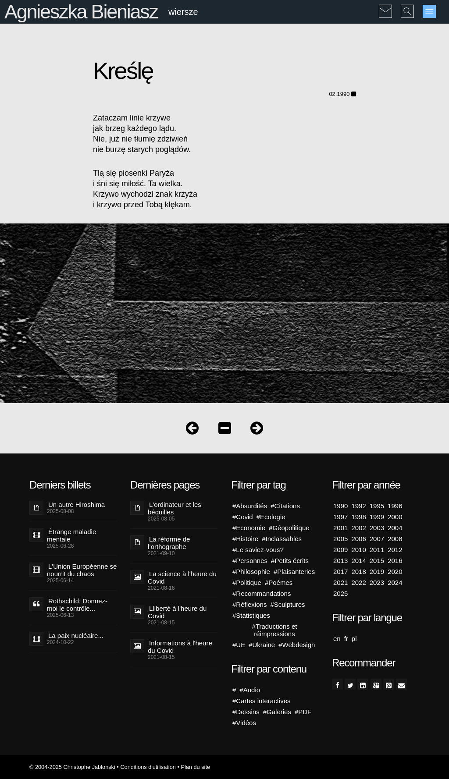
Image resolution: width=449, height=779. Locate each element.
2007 (377, 538)
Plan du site (195, 767)
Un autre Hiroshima (76, 504)
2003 (377, 527)
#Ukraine (262, 644)
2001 (340, 527)
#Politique (246, 582)
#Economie (248, 527)
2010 (358, 549)
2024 (395, 582)
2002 (358, 527)
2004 (395, 527)
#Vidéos (244, 722)
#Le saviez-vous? (258, 549)
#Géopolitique (289, 527)
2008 (395, 538)
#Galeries (277, 711)
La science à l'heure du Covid (182, 577)
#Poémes (278, 582)
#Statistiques (251, 615)
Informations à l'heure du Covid (180, 646)
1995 (377, 506)
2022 (358, 582)
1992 (358, 506)
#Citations (285, 506)
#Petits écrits (290, 560)
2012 (395, 549)
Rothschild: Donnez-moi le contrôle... (77, 604)
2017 (340, 571)
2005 (340, 538)
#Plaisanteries (294, 571)
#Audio (249, 690)
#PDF (303, 711)
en (337, 638)
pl (354, 638)
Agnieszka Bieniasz (81, 11)
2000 (395, 517)
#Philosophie (251, 571)
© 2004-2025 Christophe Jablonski (72, 767)
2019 (377, 571)
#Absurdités (249, 506)
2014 (358, 560)
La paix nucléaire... (75, 635)
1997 (340, 517)
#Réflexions (249, 604)
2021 (340, 582)
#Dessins (246, 711)
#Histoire (245, 538)
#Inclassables (282, 538)
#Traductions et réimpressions (274, 630)
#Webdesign (296, 644)
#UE (238, 644)
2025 (340, 593)
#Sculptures (287, 604)
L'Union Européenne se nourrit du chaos (82, 570)
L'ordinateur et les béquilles (174, 508)
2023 (377, 582)
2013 (340, 560)
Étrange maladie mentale (71, 535)
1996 (395, 506)
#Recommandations (261, 593)
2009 (340, 549)
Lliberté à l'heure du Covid (177, 612)
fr (346, 638)
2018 (358, 571)
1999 (377, 517)
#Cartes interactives (261, 701)
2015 (377, 560)
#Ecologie (271, 517)
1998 (358, 517)
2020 (395, 571)
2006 (358, 538)
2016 (395, 560)
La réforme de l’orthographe (169, 542)
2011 (377, 549)
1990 (340, 506)
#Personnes (249, 560)
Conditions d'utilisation (147, 767)
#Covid (242, 517)
